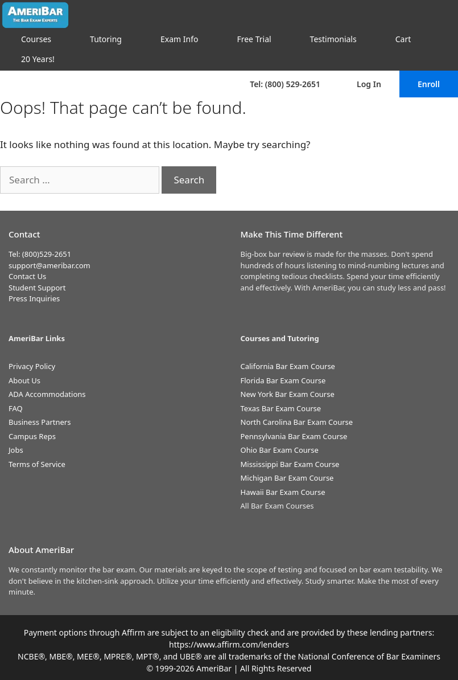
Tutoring (106, 39)
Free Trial (254, 39)
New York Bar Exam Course (288, 394)
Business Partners (40, 422)
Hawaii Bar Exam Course (283, 492)
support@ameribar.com (49, 265)
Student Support (37, 287)
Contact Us (27, 276)
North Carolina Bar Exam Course (297, 422)
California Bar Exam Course (288, 366)
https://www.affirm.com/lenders (229, 644)
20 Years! (38, 59)
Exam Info (179, 39)
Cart (403, 39)
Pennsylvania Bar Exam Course (294, 436)
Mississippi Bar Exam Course (290, 464)
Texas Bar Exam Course (281, 408)
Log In (369, 84)
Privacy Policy (32, 366)
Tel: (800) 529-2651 (285, 84)
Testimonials (333, 39)
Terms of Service (37, 464)
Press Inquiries (34, 298)
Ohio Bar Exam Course (280, 450)
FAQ (16, 408)
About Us (24, 380)
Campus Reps (32, 436)
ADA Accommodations (47, 394)
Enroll (429, 84)
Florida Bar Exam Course (283, 380)
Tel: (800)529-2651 (40, 254)
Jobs (16, 450)
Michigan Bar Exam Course (287, 478)
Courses (36, 39)
